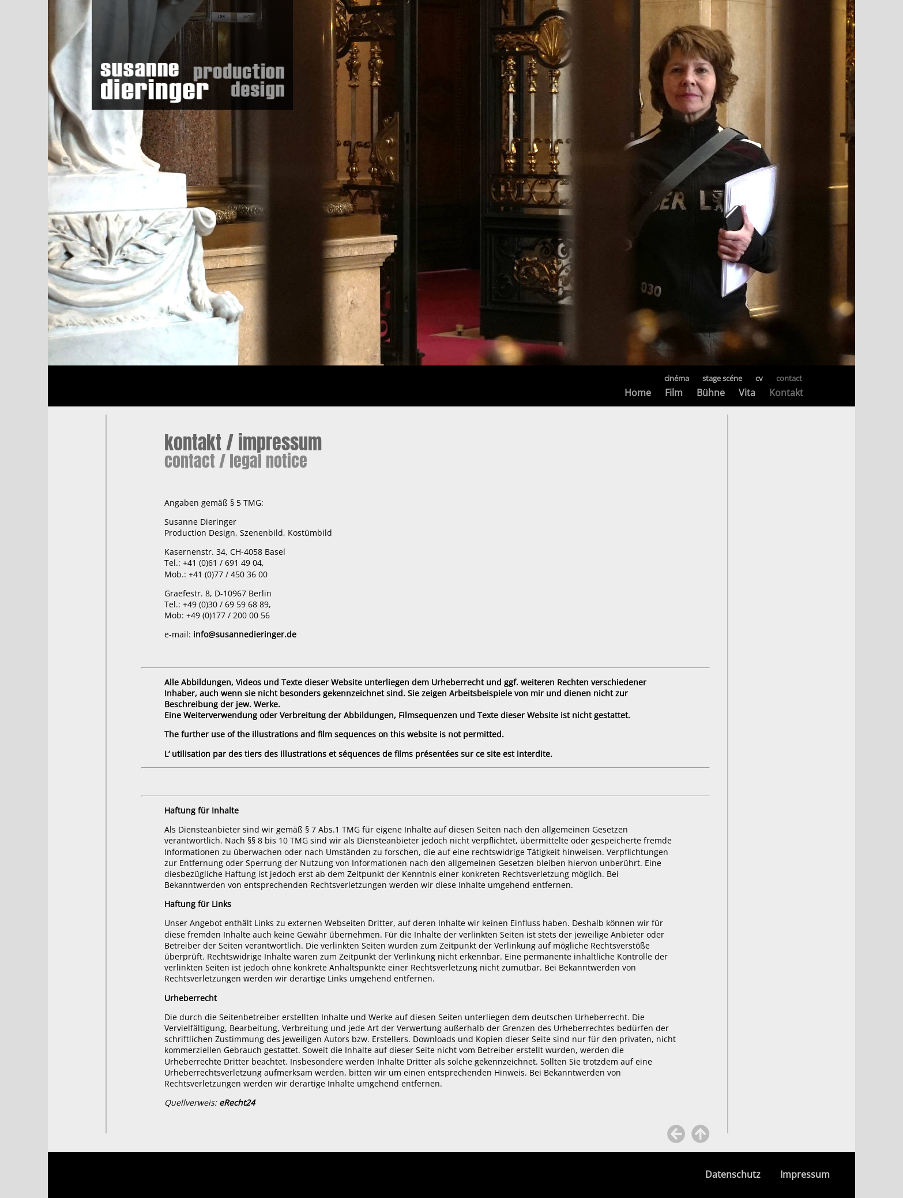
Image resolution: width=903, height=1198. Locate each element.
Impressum (805, 1174)
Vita (747, 392)
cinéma (676, 378)
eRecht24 (237, 1102)
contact (789, 378)
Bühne (711, 392)
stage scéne (722, 378)
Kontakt (786, 392)
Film (674, 392)
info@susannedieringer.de (244, 634)
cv (759, 378)
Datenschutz (733, 1174)
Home (637, 392)
